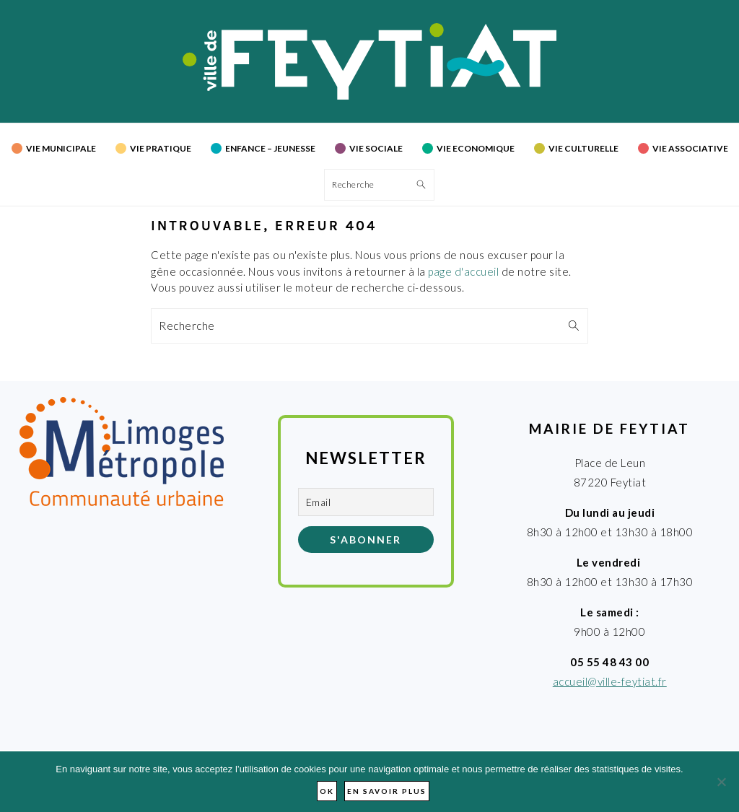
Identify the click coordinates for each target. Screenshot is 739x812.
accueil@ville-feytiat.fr (610, 681)
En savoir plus (387, 791)
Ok (327, 791)
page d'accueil (463, 271)
